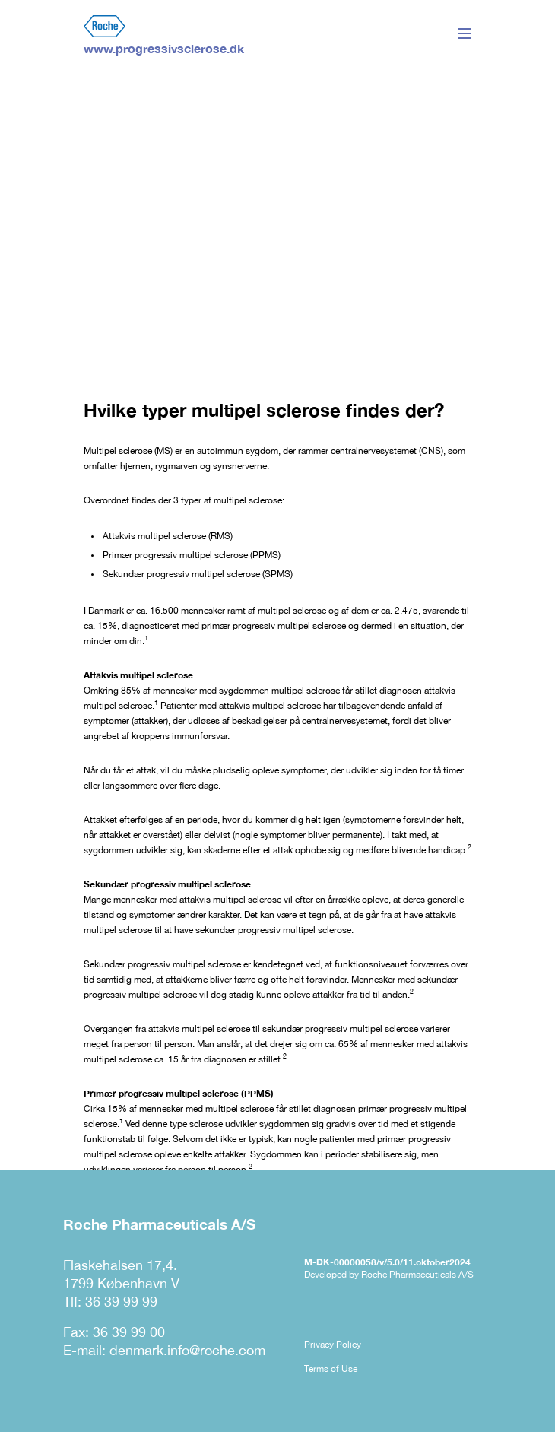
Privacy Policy (332, 1344)
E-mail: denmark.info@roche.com (164, 1350)
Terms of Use (330, 1369)
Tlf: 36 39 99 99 (110, 1302)
